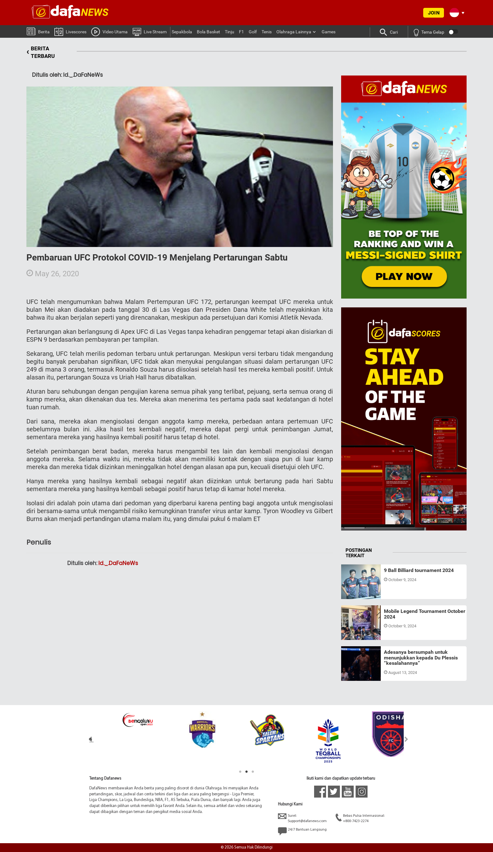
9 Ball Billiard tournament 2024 (419, 570)
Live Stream (149, 31)
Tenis (267, 31)
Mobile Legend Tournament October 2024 (424, 614)
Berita (38, 31)
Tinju (229, 31)
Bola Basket (208, 31)
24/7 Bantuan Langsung (302, 831)
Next (406, 739)
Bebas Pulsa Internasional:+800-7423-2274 (360, 818)
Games (328, 31)
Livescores (70, 31)
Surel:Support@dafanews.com (302, 818)
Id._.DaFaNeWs (118, 563)
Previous (86, 739)
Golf (253, 31)
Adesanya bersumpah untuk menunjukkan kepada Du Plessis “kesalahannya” (421, 657)
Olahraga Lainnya (293, 31)
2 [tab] (246, 772)
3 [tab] (253, 772)
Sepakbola (182, 31)
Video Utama (109, 31)
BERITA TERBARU (40, 52)
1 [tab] (240, 772)
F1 (241, 31)
